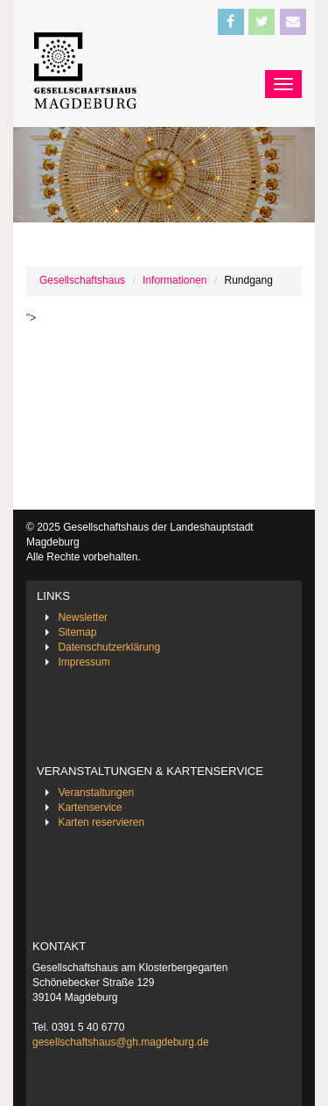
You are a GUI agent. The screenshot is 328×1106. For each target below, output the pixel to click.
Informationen (174, 280)
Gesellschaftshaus (82, 280)
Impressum (83, 662)
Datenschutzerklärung (109, 647)
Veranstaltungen (96, 792)
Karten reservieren (101, 822)
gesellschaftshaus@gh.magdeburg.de (120, 1042)
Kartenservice (90, 807)
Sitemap (77, 632)
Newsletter (83, 617)
